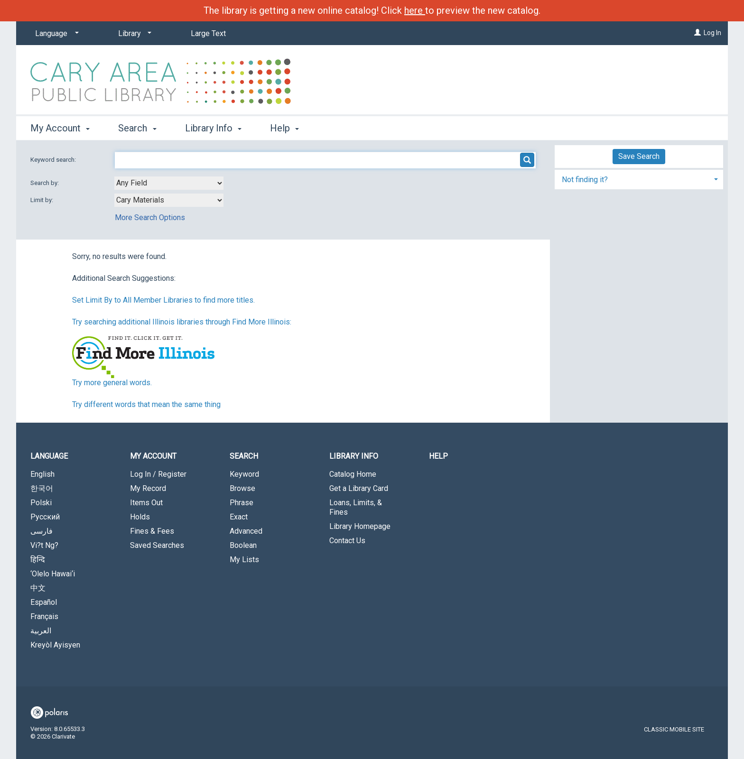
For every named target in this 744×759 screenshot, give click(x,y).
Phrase (241, 502)
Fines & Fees (152, 531)
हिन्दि (37, 559)
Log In (712, 33)
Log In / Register (158, 474)
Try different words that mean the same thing (146, 404)
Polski (41, 502)
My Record (148, 488)
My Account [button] (60, 128)
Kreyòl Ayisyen (55, 644)
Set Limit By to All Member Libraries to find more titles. (163, 300)
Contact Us (347, 540)
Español (43, 602)
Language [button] (49, 456)
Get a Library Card (358, 488)
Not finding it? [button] (585, 179)
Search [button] (137, 128)
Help (438, 456)
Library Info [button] (213, 128)
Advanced (246, 531)
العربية (40, 630)
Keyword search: (53, 159)
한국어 (41, 488)
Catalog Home (352, 474)
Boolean (243, 545)
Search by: (45, 182)
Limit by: (42, 200)
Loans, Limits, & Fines (355, 507)
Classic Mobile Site (674, 729)
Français (44, 616)
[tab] (639, 178)
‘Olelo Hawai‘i (52, 573)
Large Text (208, 33)
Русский (45, 516)
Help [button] (284, 128)
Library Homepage (360, 526)
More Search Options (150, 217)
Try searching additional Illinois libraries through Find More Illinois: (181, 321)
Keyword (244, 474)
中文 (38, 587)
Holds (140, 516)
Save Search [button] (639, 156)
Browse (242, 488)
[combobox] (168, 183)
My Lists (244, 559)
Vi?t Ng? (44, 545)
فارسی (41, 531)
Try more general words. (112, 382)
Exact (239, 516)
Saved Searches (157, 545)
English (42, 474)
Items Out (146, 502)
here (414, 10)
